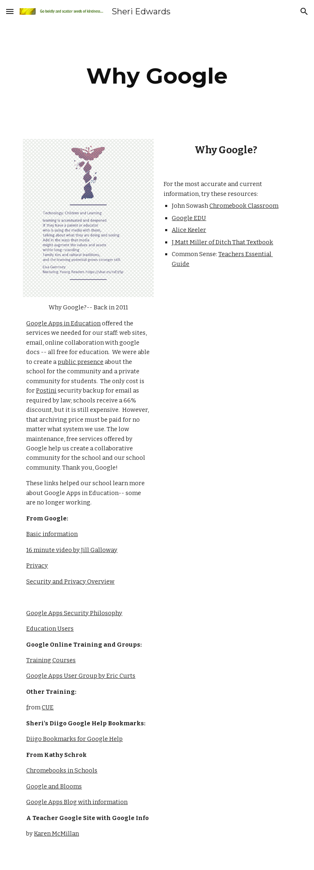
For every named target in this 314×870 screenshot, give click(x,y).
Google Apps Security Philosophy (74, 613)
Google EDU (189, 218)
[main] (157, 76)
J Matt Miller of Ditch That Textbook (222, 242)
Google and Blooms (54, 786)
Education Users (50, 628)
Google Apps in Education (63, 323)
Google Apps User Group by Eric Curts (80, 675)
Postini (46, 390)
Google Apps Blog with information (77, 802)
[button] (10, 11)
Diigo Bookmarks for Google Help (74, 739)
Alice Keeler (189, 230)
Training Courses (51, 660)
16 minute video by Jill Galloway (71, 550)
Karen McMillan (56, 833)
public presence (80, 362)
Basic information (52, 534)
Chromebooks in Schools (61, 770)
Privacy (37, 565)
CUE (48, 707)
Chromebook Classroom (243, 205)
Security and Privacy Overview (70, 581)
